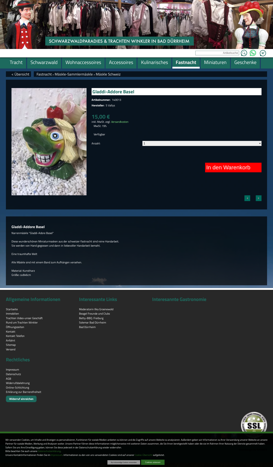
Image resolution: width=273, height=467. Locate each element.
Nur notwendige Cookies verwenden (124, 462)
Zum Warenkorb (263, 51)
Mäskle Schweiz (108, 74)
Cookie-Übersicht (144, 455)
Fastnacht (44, 74)
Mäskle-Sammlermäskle (74, 74)
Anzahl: (96, 143)
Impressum (57, 455)
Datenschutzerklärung (49, 451)
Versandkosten (119, 122)
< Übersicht (20, 74)
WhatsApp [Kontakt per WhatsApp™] (253, 52)
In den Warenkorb (228, 167)
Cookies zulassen (152, 462)
